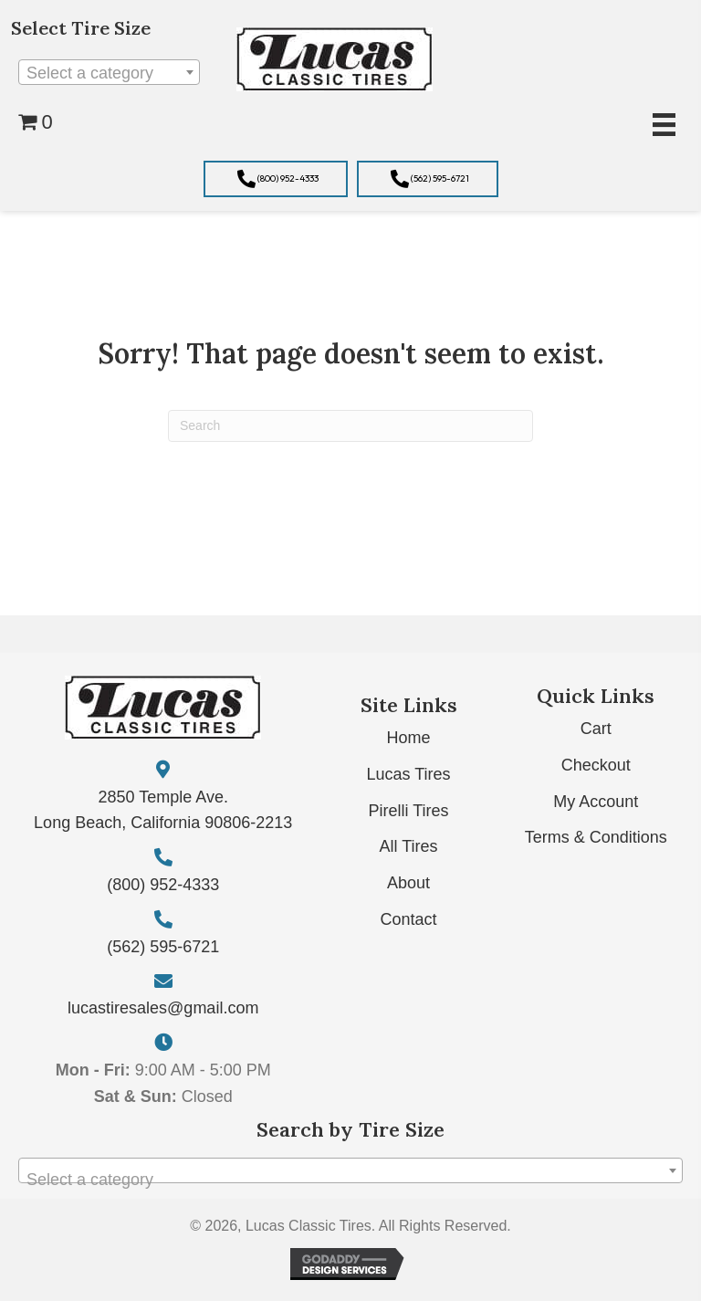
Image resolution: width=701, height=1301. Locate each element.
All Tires (409, 846)
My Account (595, 801)
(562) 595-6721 (163, 947)
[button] (276, 179)
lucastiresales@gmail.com (163, 1008)
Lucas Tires (409, 774)
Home (409, 738)
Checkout (596, 765)
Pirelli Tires (409, 811)
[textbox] (109, 73)
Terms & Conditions (596, 837)
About (408, 883)
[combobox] (109, 72)
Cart (596, 728)
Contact (409, 919)
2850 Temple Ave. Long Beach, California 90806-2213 (163, 810)
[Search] (350, 426)
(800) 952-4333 (163, 885)
